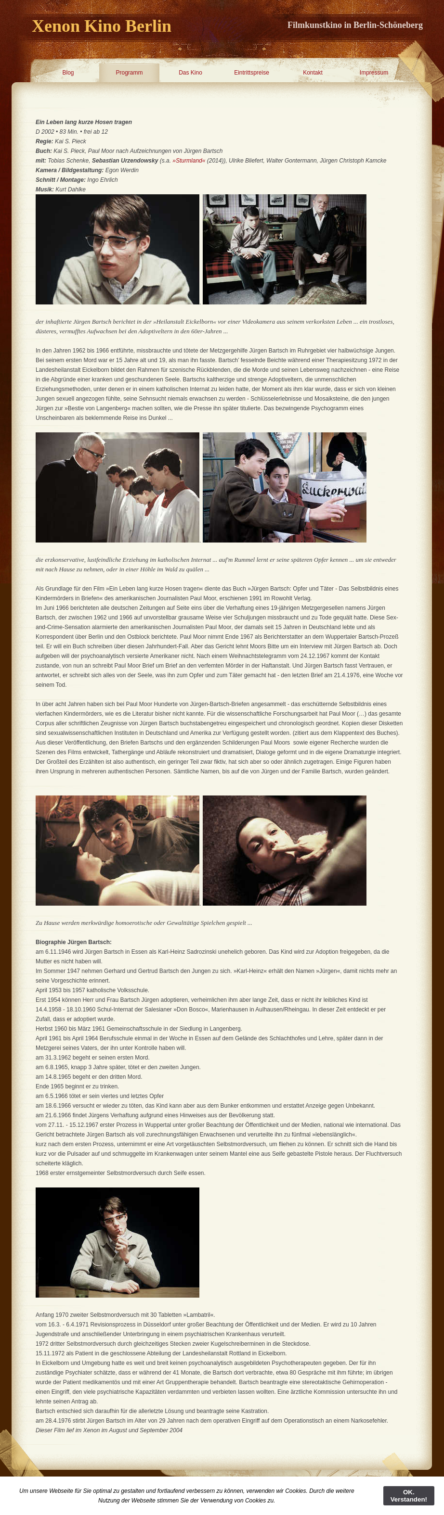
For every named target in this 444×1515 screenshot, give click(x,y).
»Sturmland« (188, 160)
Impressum (374, 72)
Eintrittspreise (251, 72)
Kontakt (313, 72)
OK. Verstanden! (409, 1496)
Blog (68, 72)
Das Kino (190, 72)
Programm (129, 72)
